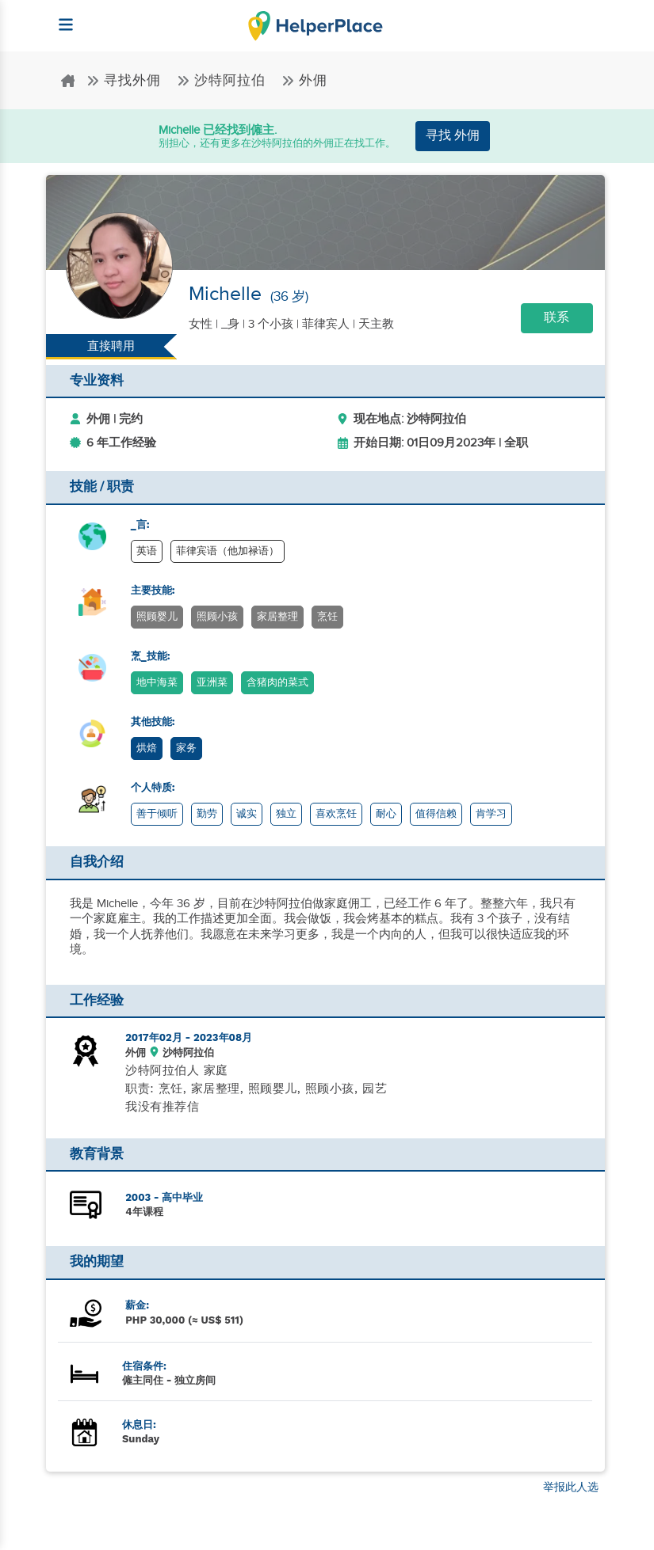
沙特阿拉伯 (223, 81)
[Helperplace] (59, 17)
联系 (556, 317)
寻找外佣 (125, 81)
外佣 (304, 81)
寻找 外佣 (453, 135)
